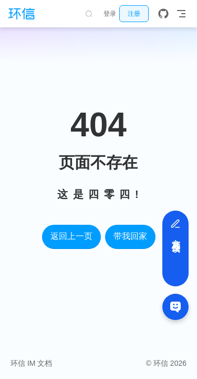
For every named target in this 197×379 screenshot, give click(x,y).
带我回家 (130, 236)
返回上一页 (71, 236)
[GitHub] (163, 13)
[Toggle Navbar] (181, 14)
